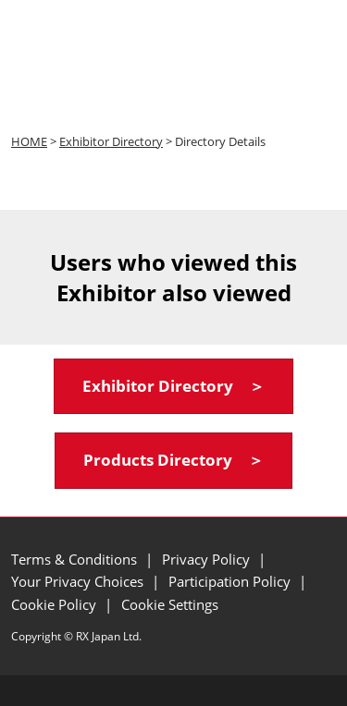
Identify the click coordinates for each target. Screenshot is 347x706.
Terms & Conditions (76, 559)
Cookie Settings (169, 604)
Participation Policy (231, 581)
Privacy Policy (208, 559)
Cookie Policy (55, 604)
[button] (173, 387)
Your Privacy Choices (79, 581)
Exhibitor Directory (111, 141)
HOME (29, 141)
